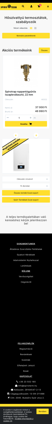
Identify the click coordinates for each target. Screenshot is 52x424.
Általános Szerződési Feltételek (26, 249)
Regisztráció (26, 349)
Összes (44, 50)
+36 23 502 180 (26, 381)
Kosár (26, 371)
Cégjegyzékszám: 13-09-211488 (26, 394)
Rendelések (26, 354)
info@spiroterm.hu (26, 385)
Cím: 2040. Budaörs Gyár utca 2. (26, 398)
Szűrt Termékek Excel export (26, 200)
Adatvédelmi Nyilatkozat (26, 260)
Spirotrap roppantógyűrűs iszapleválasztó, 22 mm (20, 93)
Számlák (26, 360)
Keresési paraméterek (26, 36)
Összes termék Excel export (26, 193)
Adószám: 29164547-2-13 (26, 390)
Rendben (42, 411)
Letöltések (26, 266)
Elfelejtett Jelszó (26, 365)
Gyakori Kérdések (26, 254)
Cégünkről (26, 282)
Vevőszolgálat (26, 276)
